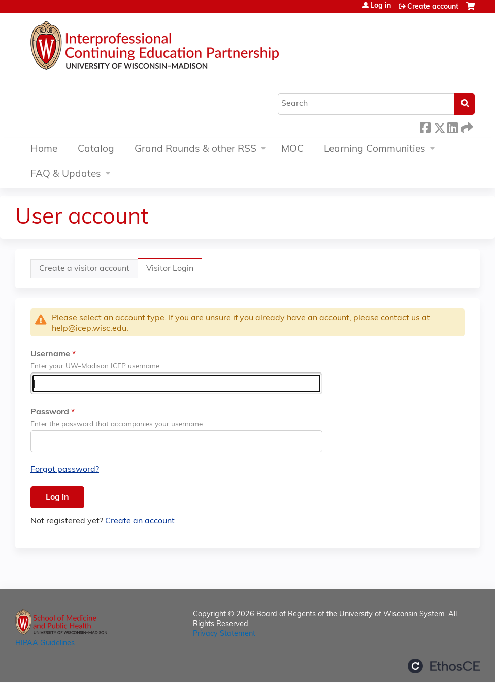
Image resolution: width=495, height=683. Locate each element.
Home (43, 149)
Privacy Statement (224, 634)
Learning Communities (374, 149)
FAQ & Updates (65, 174)
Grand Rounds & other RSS (195, 149)
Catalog (96, 149)
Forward (466, 126)
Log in (380, 6)
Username (50, 354)
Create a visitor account (84, 269)
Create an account (140, 521)
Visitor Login (174, 271)
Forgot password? (64, 469)
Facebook (425, 126)
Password (49, 412)
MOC (292, 149)
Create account (432, 7)
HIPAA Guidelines (45, 643)
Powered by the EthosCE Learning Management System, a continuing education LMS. (444, 666)
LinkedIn (452, 126)
